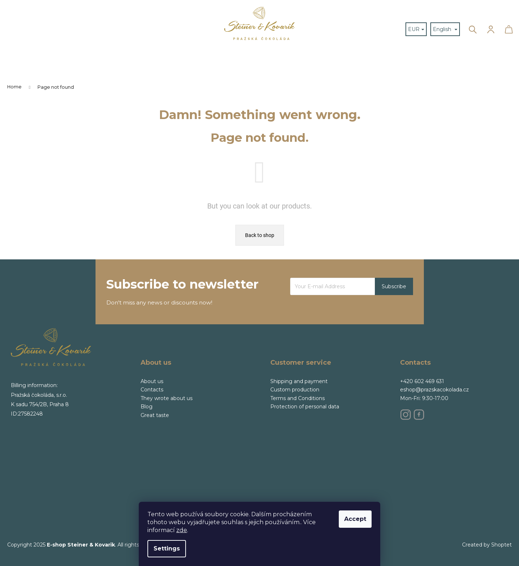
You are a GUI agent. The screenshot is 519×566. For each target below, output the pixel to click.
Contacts (152, 389)
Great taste (155, 415)
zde (181, 530)
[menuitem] (174, 12)
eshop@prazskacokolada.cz (434, 389)
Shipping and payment (299, 381)
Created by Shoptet (487, 544)
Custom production (294, 389)
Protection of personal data (304, 406)
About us (152, 381)
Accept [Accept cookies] (355, 518)
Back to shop (259, 235)
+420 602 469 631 (422, 381)
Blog (146, 406)
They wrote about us (166, 398)
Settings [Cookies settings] (167, 548)
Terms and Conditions (297, 398)
